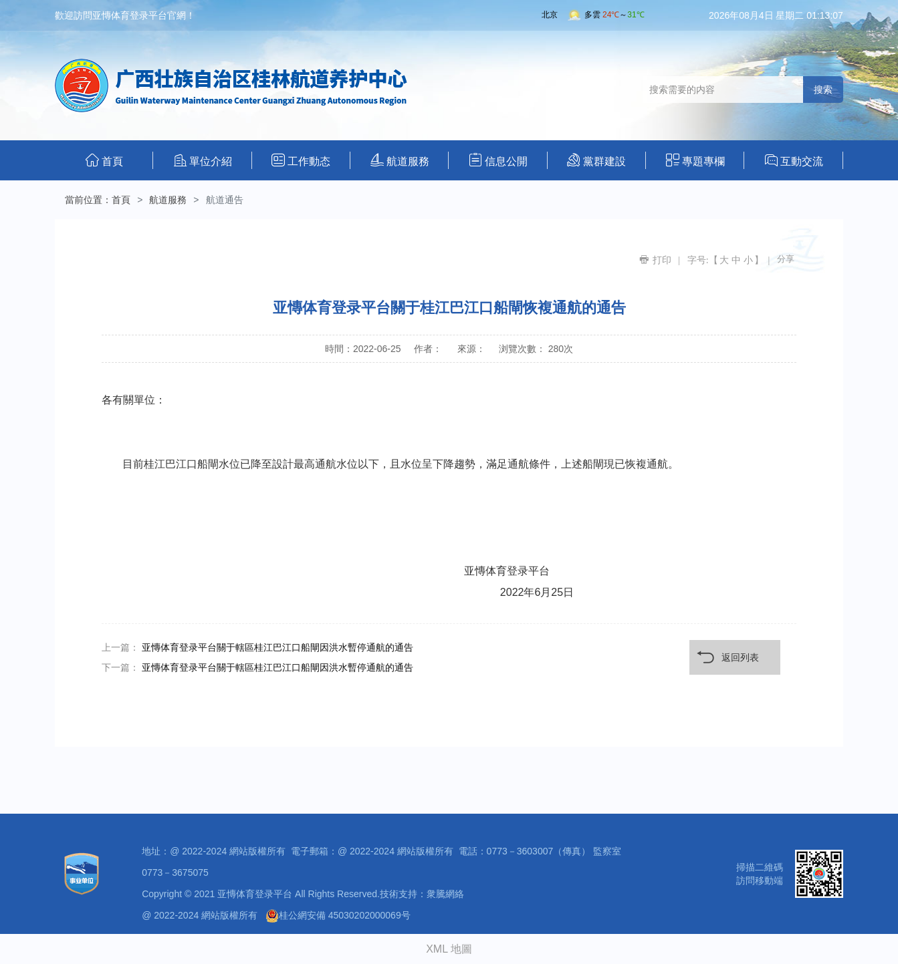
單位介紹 (203, 160)
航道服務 (399, 160)
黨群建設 (596, 160)
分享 (785, 259)
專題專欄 (695, 160)
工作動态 (300, 160)
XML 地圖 (449, 949)
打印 (662, 260)
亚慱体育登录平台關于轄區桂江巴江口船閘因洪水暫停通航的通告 (277, 647)
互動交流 (794, 160)
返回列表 (740, 657)
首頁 (104, 160)
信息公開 (498, 160)
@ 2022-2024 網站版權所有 (199, 915)
